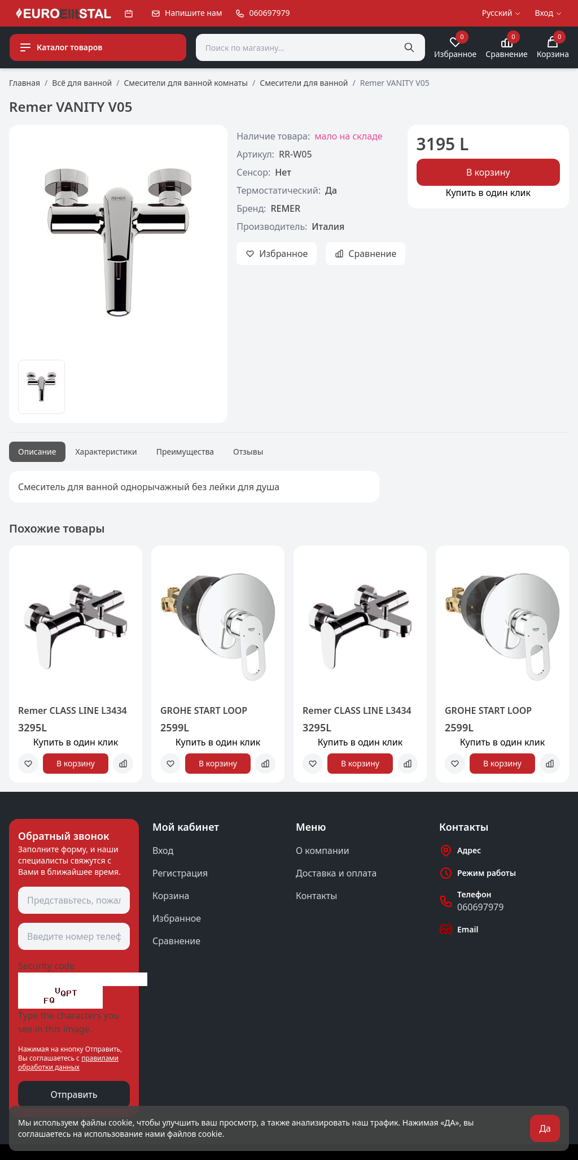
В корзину (488, 172)
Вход (162, 850)
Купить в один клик (488, 192)
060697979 (480, 907)
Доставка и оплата (336, 873)
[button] (25, 668)
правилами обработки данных (68, 1062)
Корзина (170, 895)
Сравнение (176, 941)
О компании (322, 850)
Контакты (316, 895)
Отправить (73, 1094)
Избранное (176, 918)
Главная (24, 82)
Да (545, 1128)
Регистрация (180, 873)
